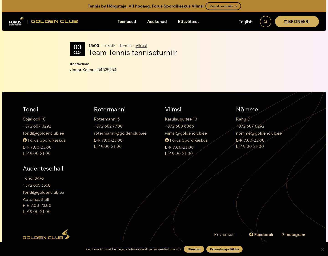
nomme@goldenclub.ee (259, 133)
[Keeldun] (322, 249)
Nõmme (247, 109)
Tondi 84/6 (33, 178)
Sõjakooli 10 (34, 119)
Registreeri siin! (223, 6)
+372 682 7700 (108, 126)
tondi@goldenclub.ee (43, 133)
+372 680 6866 (179, 126)
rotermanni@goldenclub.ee (120, 133)
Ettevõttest (188, 21)
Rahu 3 (242, 119)
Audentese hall (43, 168)
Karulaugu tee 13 (181, 119)
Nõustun (193, 249)
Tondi (30, 109)
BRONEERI (297, 21)
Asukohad (157, 21)
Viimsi (141, 45)
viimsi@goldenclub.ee (186, 133)
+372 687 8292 (37, 126)
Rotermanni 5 (107, 119)
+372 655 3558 (37, 185)
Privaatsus (224, 234)
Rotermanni (110, 109)
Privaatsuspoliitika (224, 249)
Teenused (127, 21)
